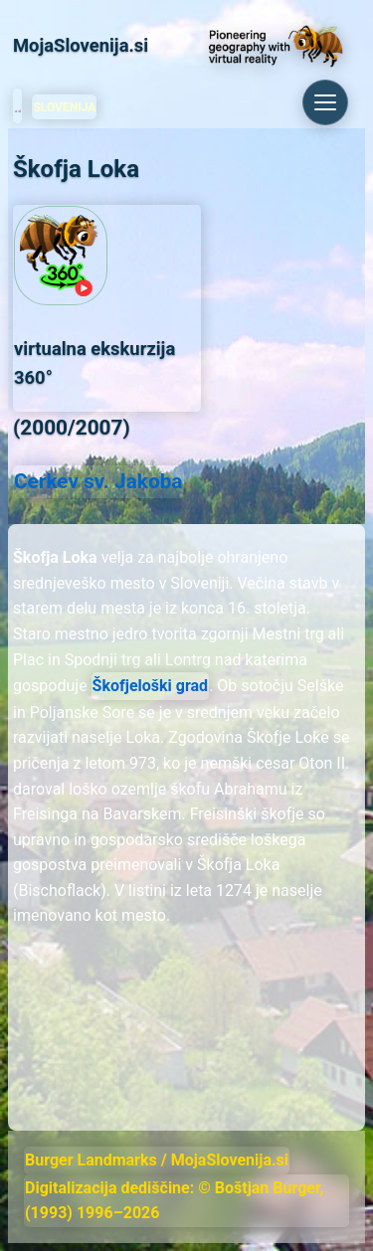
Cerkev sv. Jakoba (98, 481)
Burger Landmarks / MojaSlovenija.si (156, 1160)
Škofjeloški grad (151, 685)
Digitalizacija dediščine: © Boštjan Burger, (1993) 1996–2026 (174, 1200)
